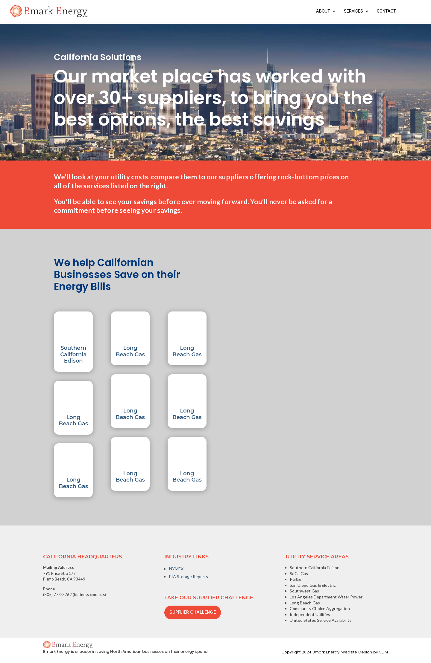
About (323, 11)
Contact (386, 11)
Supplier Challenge (192, 612)
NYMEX (176, 568)
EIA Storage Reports (188, 576)
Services (353, 11)
